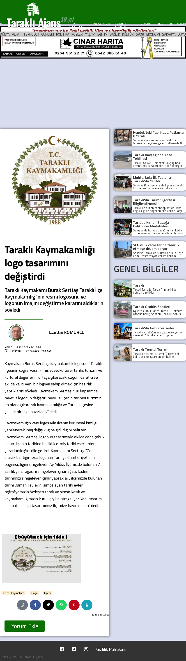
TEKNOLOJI (31, 34)
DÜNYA (5, 34)
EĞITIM (102, 34)
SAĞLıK (115, 34)
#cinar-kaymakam (13, 593)
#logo (34, 593)
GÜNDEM (47, 34)
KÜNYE (159, 24)
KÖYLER (77, 34)
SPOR (140, 34)
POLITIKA (62, 34)
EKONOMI (153, 34)
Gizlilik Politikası (111, 649)
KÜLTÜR (128, 34)
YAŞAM (90, 34)
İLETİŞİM (177, 24)
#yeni (47, 593)
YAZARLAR (101, 24)
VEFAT (16, 34)
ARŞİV (145, 24)
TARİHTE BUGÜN (122, 25)
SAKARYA (169, 34)
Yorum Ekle (24, 626)
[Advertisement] (93, 92)
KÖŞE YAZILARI (76, 25)
